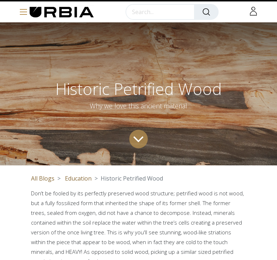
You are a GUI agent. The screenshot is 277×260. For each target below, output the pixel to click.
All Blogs (42, 178)
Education (78, 178)
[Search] (206, 12)
